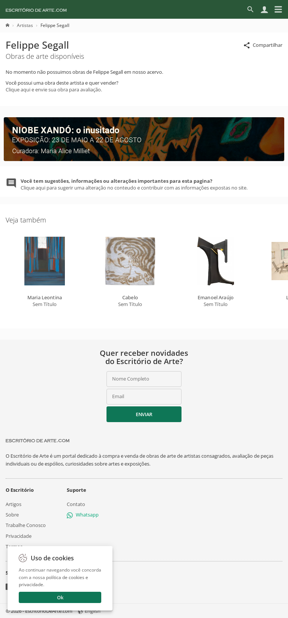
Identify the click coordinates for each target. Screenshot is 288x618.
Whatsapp (83, 514)
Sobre (12, 514)
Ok (60, 597)
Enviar (144, 414)
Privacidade (19, 535)
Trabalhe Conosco (26, 525)
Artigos (13, 504)
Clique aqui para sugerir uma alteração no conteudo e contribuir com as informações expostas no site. (134, 184)
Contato (76, 504)
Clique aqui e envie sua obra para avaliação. (54, 89)
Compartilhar (262, 45)
